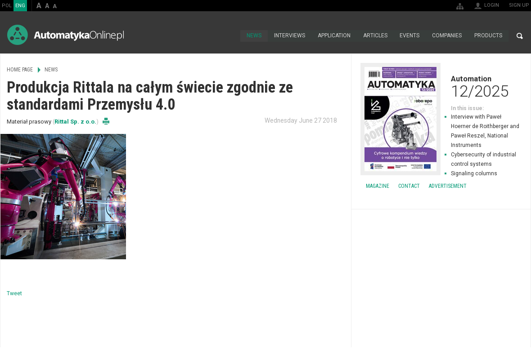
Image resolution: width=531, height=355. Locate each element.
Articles (375, 36)
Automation (441, 86)
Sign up (519, 5)
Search (519, 36)
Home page (230, 36)
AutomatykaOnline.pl (65, 35)
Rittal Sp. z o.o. (75, 121)
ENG (20, 6)
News (253, 36)
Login (491, 5)
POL (7, 6)
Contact (409, 186)
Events (409, 36)
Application (333, 36)
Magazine (377, 186)
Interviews (289, 36)
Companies (447, 36)
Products (488, 36)
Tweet (14, 293)
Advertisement (448, 186)
